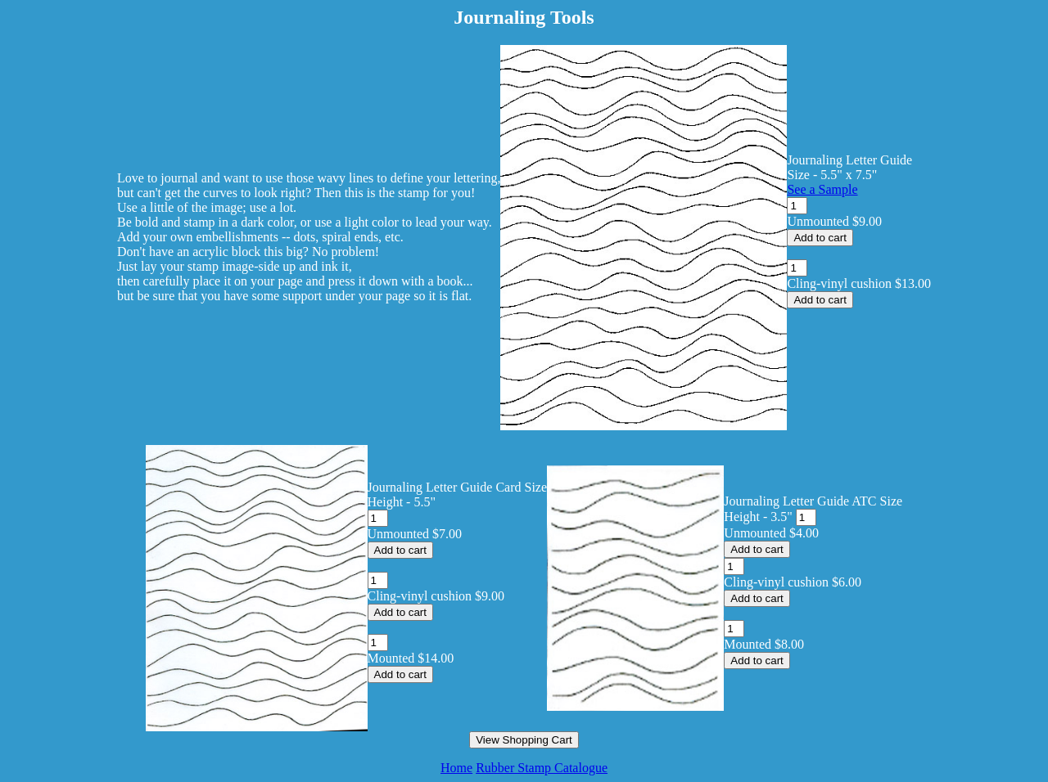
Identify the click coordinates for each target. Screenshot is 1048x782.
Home (456, 768)
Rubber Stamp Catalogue (542, 768)
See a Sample (822, 189)
